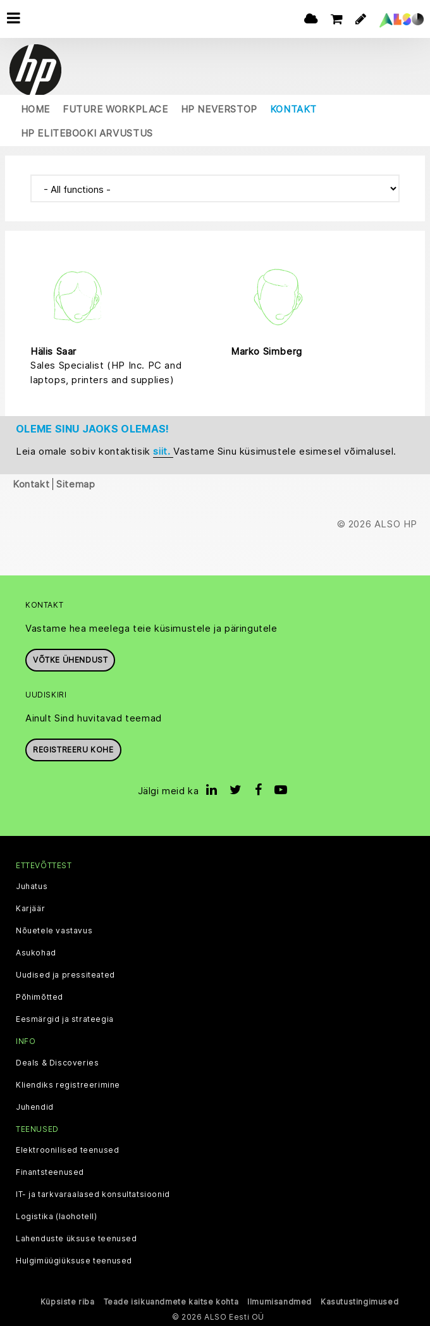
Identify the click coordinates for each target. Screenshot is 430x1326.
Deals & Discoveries (57, 1063)
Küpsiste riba (67, 1301)
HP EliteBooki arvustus (87, 133)
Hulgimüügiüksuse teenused (74, 1260)
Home (35, 109)
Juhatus (31, 886)
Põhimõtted (39, 997)
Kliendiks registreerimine (68, 1085)
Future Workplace (115, 109)
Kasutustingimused (359, 1301)
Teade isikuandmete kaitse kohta (171, 1301)
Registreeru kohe (73, 749)
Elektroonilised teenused (67, 1150)
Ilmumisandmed (279, 1301)
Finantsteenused (50, 1172)
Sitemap (75, 484)
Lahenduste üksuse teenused (76, 1238)
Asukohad (36, 952)
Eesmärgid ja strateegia (65, 1019)
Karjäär (30, 908)
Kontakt (293, 109)
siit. (163, 451)
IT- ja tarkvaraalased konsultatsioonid (93, 1194)
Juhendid (35, 1107)
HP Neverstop (219, 109)
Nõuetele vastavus (54, 930)
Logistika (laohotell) (56, 1216)
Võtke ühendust (70, 660)
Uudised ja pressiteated (65, 975)
